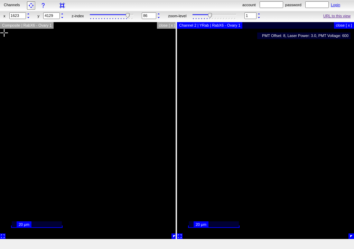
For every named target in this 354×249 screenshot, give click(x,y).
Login (335, 5)
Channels (12, 5)
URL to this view (337, 16)
